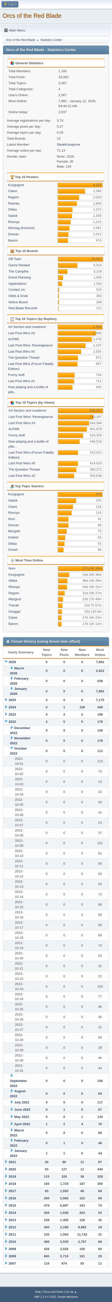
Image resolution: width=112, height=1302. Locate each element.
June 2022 (22, 1109)
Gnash (13, 549)
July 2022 (21, 1102)
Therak (13, 605)
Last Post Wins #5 (21, 351)
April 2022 (22, 1124)
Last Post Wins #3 (21, 333)
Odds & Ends (18, 296)
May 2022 (21, 1117)
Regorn (13, 197)
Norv (11, 519)
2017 (12, 1191)
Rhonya (14, 222)
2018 (12, 1184)
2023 (12, 714)
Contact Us (16, 289)
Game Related (19, 265)
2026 (12, 662)
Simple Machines (67, 1296)
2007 (12, 1263)
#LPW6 (13, 339)
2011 (12, 1234)
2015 (12, 1205)
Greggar (14, 611)
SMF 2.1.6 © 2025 (45, 1296)
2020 (12, 1169)
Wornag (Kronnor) (21, 228)
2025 (12, 700)
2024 (12, 707)
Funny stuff (16, 375)
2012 (12, 1227)
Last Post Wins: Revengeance (30, 345)
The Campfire (18, 271)
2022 (12, 722)
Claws (12, 191)
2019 (12, 1176)
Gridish (13, 537)
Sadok (13, 216)
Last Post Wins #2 (21, 381)
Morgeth (14, 531)
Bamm (13, 240)
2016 (12, 1198)
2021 (12, 1162)
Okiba (12, 209)
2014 (12, 1213)
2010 (12, 1242)
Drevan (13, 234)
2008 (12, 1256)
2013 (12, 1220)
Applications (17, 283)
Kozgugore (16, 185)
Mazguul (14, 599)
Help (38, 1291)
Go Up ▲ (71, 1291)
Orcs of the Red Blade (31, 15)
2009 (12, 1249)
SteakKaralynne (68, 144)
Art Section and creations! (27, 327)
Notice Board (18, 302)
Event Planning (19, 277)
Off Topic (14, 259)
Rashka (13, 203)
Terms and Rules (53, 1291)
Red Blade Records (22, 308)
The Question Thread (24, 357)
